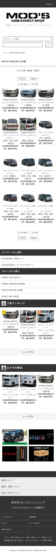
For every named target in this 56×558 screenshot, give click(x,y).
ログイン (4, 523)
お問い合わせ (6, 529)
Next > (34, 79)
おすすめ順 (21, 71)
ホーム (5, 53)
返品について (46, 537)
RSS (44, 540)
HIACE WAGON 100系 (17, 53)
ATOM (50, 540)
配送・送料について (33, 537)
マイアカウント (7, 517)
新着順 (36, 71)
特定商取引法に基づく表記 (13, 540)
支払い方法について (17, 537)
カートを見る (34, 523)
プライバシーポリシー (31, 540)
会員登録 (33, 517)
